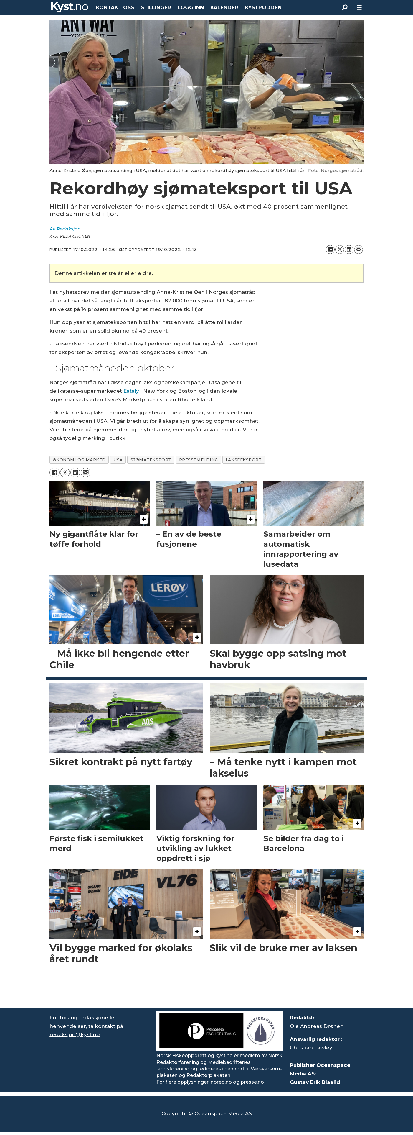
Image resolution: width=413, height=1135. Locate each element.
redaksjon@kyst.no (74, 1034)
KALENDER (224, 7)
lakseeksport (244, 459)
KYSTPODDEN (263, 7)
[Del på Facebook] (330, 249)
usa (118, 459)
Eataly (131, 391)
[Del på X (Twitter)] (339, 249)
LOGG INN (191, 7)
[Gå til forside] (69, 7)
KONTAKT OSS (115, 7)
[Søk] (344, 7)
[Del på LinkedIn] (349, 249)
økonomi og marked (79, 459)
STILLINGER (156, 7)
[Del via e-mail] (358, 249)
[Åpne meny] (359, 7)
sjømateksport (150, 459)
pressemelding (198, 459)
